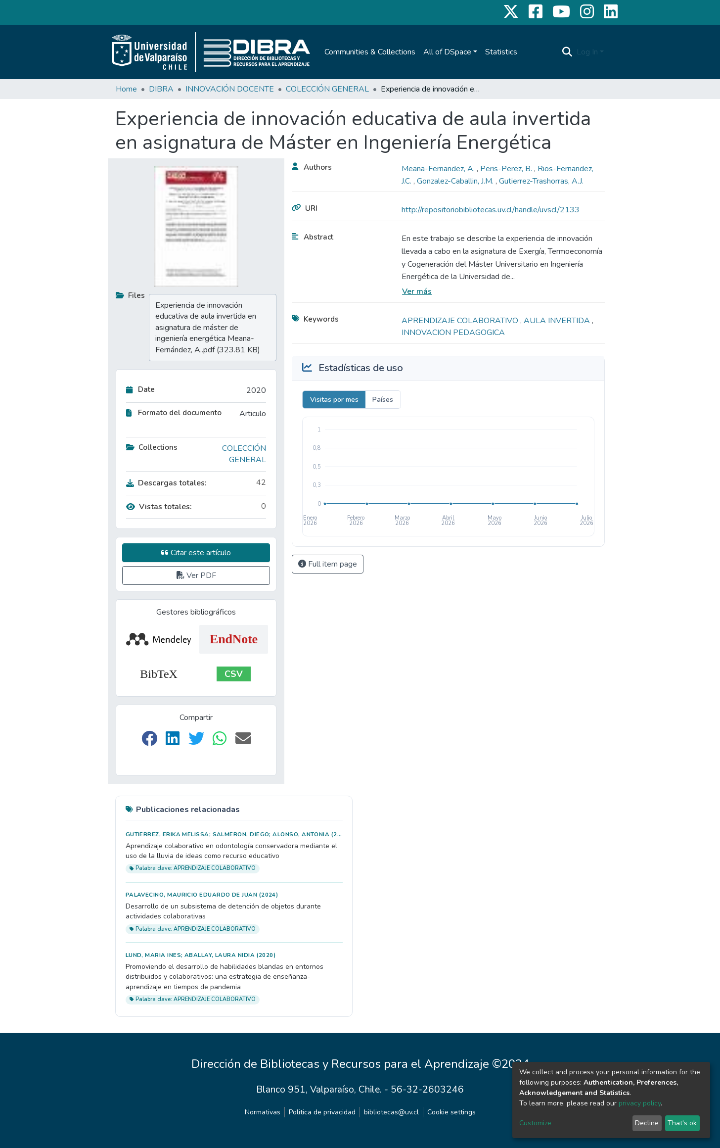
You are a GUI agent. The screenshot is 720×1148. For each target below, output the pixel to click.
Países (382, 399)
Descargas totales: (166, 483)
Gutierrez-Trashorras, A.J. (541, 181)
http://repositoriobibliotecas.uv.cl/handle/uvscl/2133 (491, 209)
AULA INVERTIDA (558, 320)
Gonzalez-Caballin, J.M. (456, 181)
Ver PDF (196, 575)
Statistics (501, 52)
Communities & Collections (369, 52)
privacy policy (640, 1103)
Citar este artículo (196, 552)
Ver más (417, 291)
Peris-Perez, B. (507, 168)
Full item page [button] (327, 564)
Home (126, 89)
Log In (587, 52)
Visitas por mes (334, 399)
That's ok (682, 1123)
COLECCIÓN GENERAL (327, 89)
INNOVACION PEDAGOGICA (453, 332)
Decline (647, 1123)
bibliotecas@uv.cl (391, 1112)
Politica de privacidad (322, 1112)
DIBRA (161, 89)
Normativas (262, 1112)
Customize (535, 1123)
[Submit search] (567, 52)
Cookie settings (451, 1112)
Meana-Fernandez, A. (439, 168)
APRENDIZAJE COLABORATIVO (461, 320)
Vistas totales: (159, 506)
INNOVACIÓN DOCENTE (229, 89)
